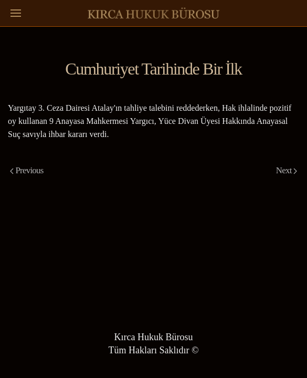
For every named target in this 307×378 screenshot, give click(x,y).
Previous (27, 170)
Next (286, 170)
